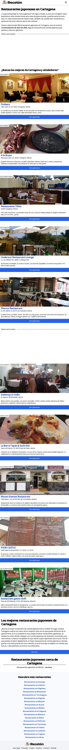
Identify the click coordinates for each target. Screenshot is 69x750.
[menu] (66, 2)
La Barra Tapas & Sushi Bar (15, 445)
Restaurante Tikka (11, 206)
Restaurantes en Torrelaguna (34, 695)
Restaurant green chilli (13, 598)
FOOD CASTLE (8, 547)
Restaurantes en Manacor (34, 714)
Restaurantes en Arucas (34, 705)
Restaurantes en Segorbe (34, 698)
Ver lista (34, 652)
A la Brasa (6, 155)
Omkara (5, 104)
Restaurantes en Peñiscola (34, 721)
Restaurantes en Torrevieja (34, 724)
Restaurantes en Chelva (34, 727)
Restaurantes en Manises (34, 701)
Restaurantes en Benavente (34, 692)
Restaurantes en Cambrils (34, 731)
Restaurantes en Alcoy (34, 737)
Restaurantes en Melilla (34, 708)
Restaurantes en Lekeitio (34, 685)
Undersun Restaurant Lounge (17, 257)
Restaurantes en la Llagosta (34, 711)
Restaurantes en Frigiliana (34, 688)
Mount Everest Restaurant (15, 496)
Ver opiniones (34, 117)
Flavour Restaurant (11, 308)
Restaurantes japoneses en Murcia (30, 667)
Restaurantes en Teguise (34, 734)
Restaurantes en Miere (34, 718)
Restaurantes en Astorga (34, 682)
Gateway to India (10, 394)
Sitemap (53, 748)
